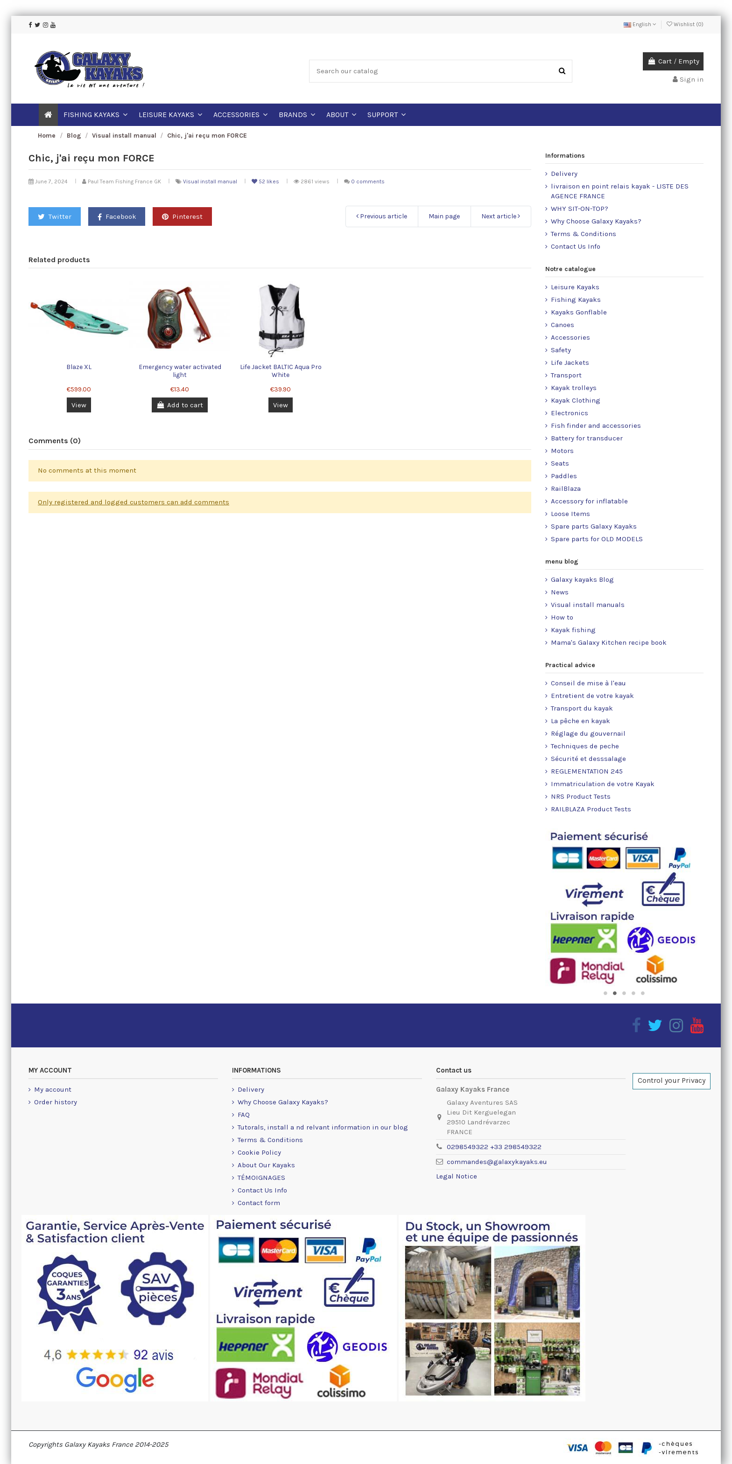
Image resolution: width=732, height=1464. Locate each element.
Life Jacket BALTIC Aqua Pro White (281, 371)
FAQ (244, 1114)
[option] (624, 907)
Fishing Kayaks (576, 299)
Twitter (54, 216)
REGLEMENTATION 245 (587, 771)
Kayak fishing (573, 630)
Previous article (381, 216)
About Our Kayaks (266, 1165)
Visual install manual (211, 181)
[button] (341, 115)
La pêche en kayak (580, 721)
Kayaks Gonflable (579, 312)
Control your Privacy (671, 1080)
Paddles (564, 476)
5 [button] (643, 993)
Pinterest (182, 216)
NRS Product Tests (581, 796)
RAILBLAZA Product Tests (591, 809)
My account (52, 1089)
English (640, 24)
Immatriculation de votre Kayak (603, 784)
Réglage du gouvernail (588, 733)
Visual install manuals (588, 604)
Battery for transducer (587, 438)
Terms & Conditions (583, 234)
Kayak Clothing (575, 400)
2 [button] (614, 993)
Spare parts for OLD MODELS (597, 539)
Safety (561, 350)
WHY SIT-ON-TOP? (579, 208)
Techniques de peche (585, 746)
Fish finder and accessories (596, 425)
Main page (444, 216)
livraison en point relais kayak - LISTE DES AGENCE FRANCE (620, 191)
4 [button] (633, 993)
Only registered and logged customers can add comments (133, 502)
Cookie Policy (259, 1152)
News (560, 592)
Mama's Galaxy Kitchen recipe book (609, 642)
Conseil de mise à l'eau (588, 683)
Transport (566, 375)
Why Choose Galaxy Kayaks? (596, 221)
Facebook (117, 216)
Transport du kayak (582, 708)
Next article (500, 216)
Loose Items (570, 513)
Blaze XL (79, 367)
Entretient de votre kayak (592, 695)
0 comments (368, 181)
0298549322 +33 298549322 (494, 1147)
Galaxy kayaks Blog (582, 579)
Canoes (562, 325)
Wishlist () (685, 24)
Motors (562, 450)
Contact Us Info (575, 246)
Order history (55, 1102)
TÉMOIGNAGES (261, 1177)
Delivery (564, 173)
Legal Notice (456, 1176)
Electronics (569, 413)
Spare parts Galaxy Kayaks (594, 526)
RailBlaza (566, 488)
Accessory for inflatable (589, 501)
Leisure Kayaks (575, 287)
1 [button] (605, 993)
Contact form (259, 1203)
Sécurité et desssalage (588, 758)
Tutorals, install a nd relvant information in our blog (323, 1127)
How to (562, 617)
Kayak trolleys (574, 387)
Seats (560, 463)
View (78, 405)
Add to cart (179, 405)
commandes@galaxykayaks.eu (497, 1161)
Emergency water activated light (180, 371)
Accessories (570, 337)
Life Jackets (570, 362)
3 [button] (624, 993)
